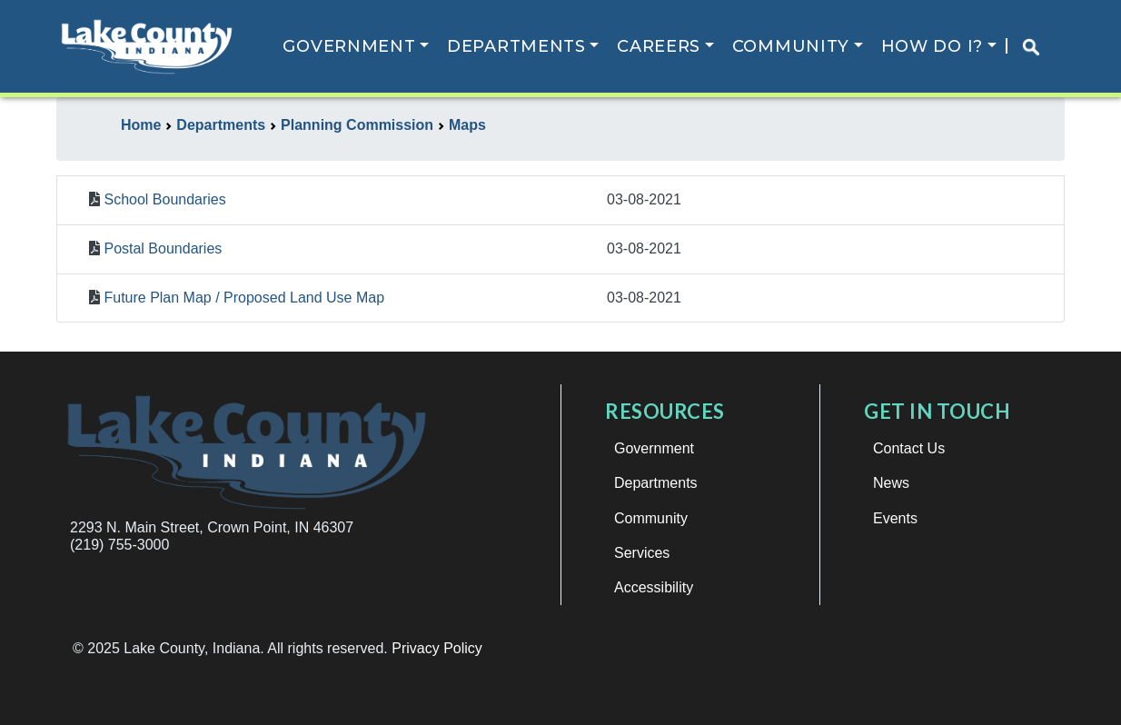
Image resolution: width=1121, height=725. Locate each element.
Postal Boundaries (163, 248)
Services (642, 553)
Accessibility (653, 587)
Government (350, 46)
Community (791, 46)
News (891, 483)
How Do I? (933, 46)
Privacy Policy (437, 648)
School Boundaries (164, 199)
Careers (660, 46)
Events (895, 518)
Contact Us (909, 448)
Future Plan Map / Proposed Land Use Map (244, 297)
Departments (518, 46)
